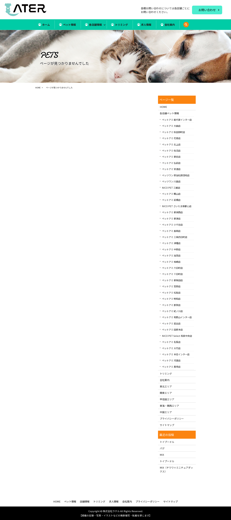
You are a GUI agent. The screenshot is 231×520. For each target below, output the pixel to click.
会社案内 (170, 25)
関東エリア (166, 392)
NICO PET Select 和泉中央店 (177, 335)
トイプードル (167, 442)
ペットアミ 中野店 (171, 249)
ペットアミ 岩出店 (171, 323)
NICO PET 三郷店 (171, 187)
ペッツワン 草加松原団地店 (175, 175)
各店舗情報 (95, 25)
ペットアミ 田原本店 (172, 329)
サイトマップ (167, 425)
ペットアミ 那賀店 (171, 305)
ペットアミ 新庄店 (171, 156)
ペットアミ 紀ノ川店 (172, 311)
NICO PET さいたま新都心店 (176, 206)
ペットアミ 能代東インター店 (177, 119)
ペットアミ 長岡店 (171, 231)
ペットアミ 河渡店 (171, 360)
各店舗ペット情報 (169, 113)
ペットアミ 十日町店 (172, 274)
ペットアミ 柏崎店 (171, 261)
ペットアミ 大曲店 (171, 125)
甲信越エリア (167, 399)
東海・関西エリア (169, 405)
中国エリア (166, 412)
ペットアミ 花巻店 (171, 138)
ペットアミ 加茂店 (171, 255)
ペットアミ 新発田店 (172, 280)
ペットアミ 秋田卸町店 (173, 132)
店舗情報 (85, 501)
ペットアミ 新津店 (171, 218)
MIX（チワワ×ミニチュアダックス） (176, 469)
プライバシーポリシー (172, 418)
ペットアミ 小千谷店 (172, 224)
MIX (162, 454)
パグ (162, 448)
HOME (38, 87)
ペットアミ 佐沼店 (171, 150)
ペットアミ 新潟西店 (172, 212)
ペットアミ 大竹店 (171, 348)
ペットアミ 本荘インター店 (175, 354)
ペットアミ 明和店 (171, 298)
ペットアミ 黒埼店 (171, 366)
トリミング (121, 25)
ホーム (46, 25)
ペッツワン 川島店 (171, 181)
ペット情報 (69, 25)
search (190, 26)
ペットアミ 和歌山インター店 (177, 317)
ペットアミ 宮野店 (171, 286)
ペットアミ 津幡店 (171, 243)
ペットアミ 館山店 (171, 193)
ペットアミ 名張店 (171, 342)
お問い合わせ (207, 10)
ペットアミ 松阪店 (171, 292)
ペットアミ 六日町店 (172, 267)
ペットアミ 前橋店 (171, 200)
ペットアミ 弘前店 (171, 163)
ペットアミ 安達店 (171, 169)
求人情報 (146, 25)
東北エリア (166, 386)
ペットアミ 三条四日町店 (174, 237)
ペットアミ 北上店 (171, 144)
